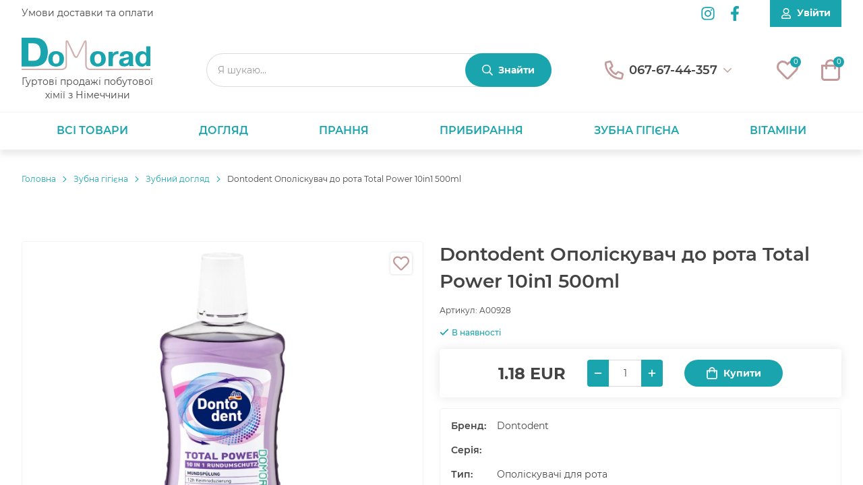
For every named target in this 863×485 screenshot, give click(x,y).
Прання (344, 130)
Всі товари (92, 130)
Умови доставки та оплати (88, 13)
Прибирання (481, 130)
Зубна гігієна (636, 130)
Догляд (223, 130)
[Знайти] (508, 70)
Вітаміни (778, 130)
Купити (733, 373)
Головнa (39, 179)
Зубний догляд (178, 179)
